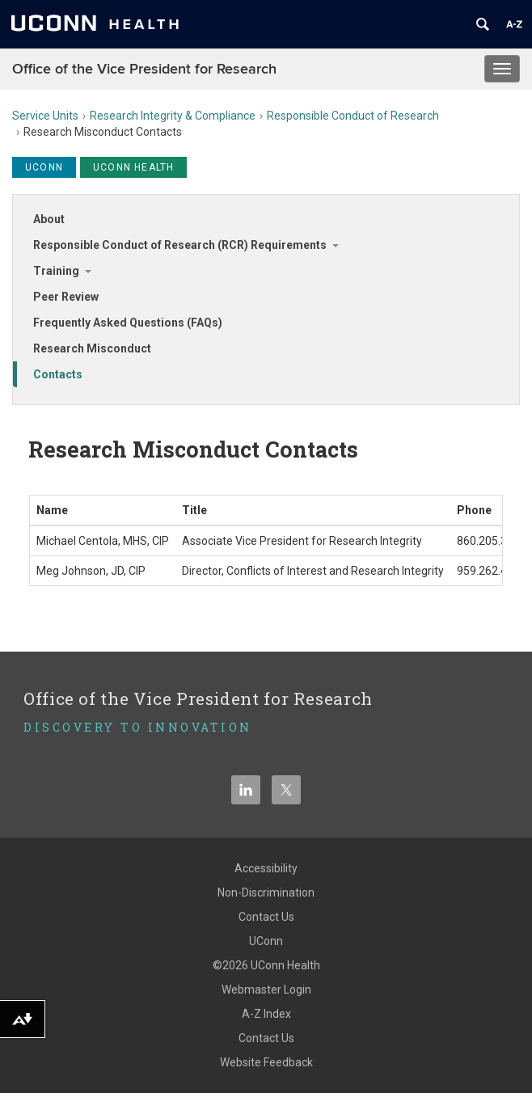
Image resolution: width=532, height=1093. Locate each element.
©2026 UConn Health (266, 965)
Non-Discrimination (266, 892)
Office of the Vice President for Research (144, 69)
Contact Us (266, 916)
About (49, 219)
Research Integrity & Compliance (172, 115)
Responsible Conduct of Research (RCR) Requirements (180, 244)
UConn (266, 941)
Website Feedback (266, 1062)
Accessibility (266, 868)
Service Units (45, 115)
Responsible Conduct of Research (353, 115)
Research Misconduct (92, 348)
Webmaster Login (266, 989)
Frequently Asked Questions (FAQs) (127, 322)
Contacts (57, 374)
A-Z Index (266, 1013)
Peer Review (66, 296)
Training (56, 270)
